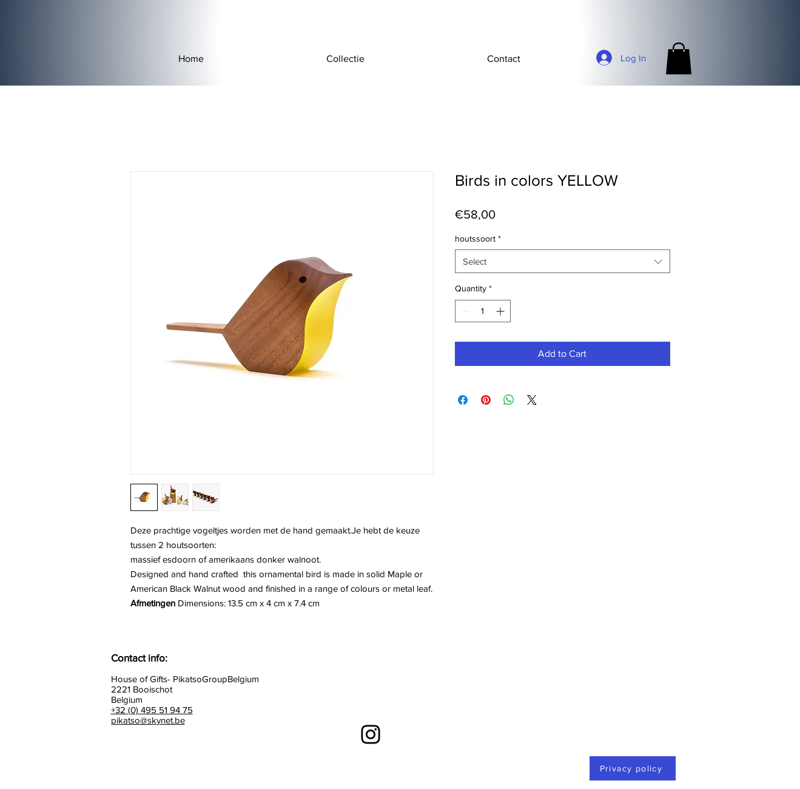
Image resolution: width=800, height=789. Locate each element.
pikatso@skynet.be (148, 720)
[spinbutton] (483, 311)
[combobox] (562, 261)
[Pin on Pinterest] (486, 400)
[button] (345, 58)
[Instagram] (370, 734)
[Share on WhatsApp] (509, 400)
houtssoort (478, 238)
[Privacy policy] (633, 768)
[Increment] (501, 311)
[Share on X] (532, 400)
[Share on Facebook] (462, 400)
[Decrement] (464, 311)
